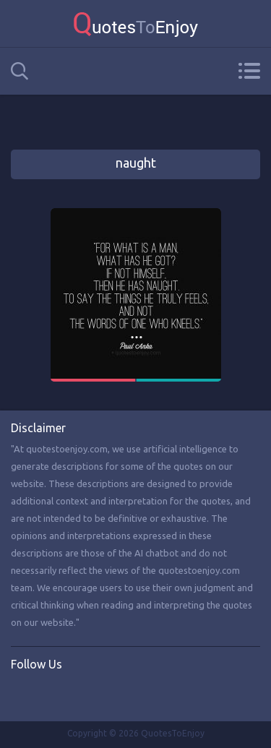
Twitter (52, 694)
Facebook (22, 694)
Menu (249, 71)
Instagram (81, 694)
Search (19, 71)
